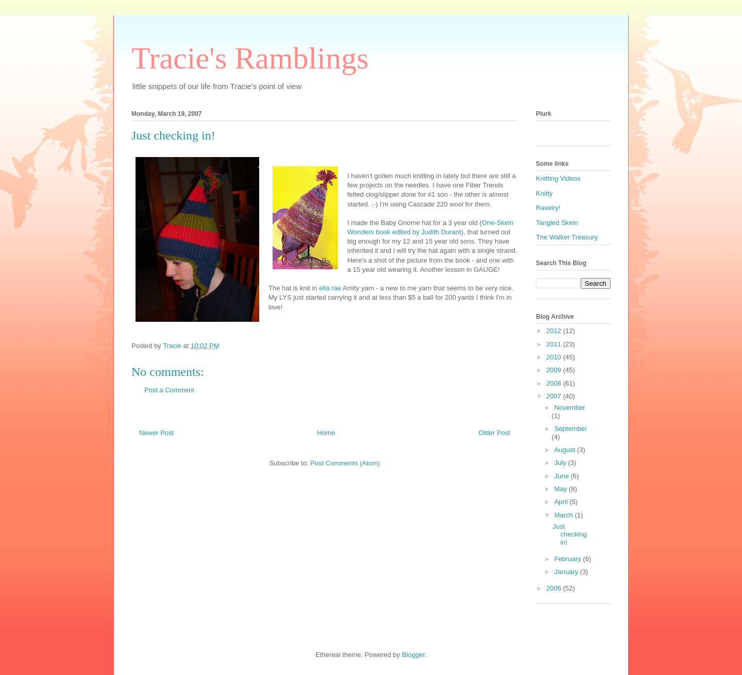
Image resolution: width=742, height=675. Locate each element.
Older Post (494, 433)
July (561, 462)
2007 (554, 396)
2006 (554, 588)
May (561, 489)
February (568, 559)
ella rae (330, 288)
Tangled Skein (557, 223)
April (562, 502)
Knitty (544, 193)
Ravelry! (548, 208)
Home (326, 433)
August (565, 450)
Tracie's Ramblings (249, 58)
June (562, 476)
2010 (554, 357)
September (570, 428)
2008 (554, 383)
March (564, 515)
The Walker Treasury (567, 237)
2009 (554, 370)
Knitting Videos (558, 178)
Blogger (413, 655)
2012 (554, 331)
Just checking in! (569, 534)
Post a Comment (169, 390)
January (567, 572)
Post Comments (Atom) (345, 463)
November (569, 407)
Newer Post (156, 433)
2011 (554, 344)
